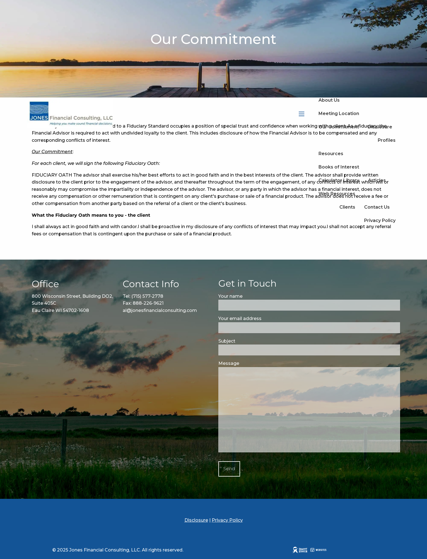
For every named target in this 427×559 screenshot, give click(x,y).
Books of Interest (339, 167)
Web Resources (337, 193)
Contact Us (377, 207)
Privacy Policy (380, 220)
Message (251, 363)
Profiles (387, 140)
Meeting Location (339, 113)
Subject (249, 341)
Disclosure (380, 127)
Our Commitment (339, 127)
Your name (253, 296)
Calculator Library (339, 180)
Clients (347, 207)
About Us (329, 100)
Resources (331, 153)
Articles (377, 180)
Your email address (262, 318)
